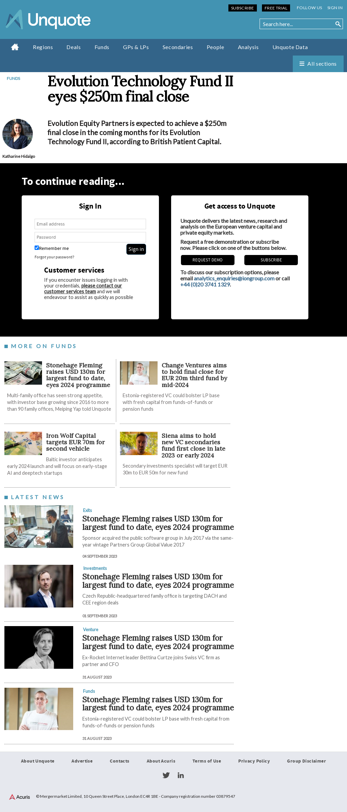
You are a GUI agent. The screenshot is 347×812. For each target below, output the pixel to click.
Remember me (52, 248)
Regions (43, 47)
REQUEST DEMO (207, 260)
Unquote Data (290, 47)
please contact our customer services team (83, 288)
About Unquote (38, 761)
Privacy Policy (254, 761)
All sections (322, 63)
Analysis (248, 47)
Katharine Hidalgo (18, 156)
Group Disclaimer (306, 761)
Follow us (309, 7)
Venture (90, 629)
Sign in (335, 7)
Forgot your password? (54, 257)
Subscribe (242, 7)
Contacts (119, 761)
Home (15, 46)
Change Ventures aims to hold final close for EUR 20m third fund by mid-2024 (194, 375)
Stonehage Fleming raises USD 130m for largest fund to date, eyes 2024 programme (78, 375)
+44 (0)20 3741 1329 (205, 284)
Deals (73, 47)
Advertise (82, 761)
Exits (87, 510)
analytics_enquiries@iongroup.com (234, 278)
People (215, 47)
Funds (102, 47)
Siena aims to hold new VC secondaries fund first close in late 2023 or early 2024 (193, 445)
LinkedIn (181, 775)
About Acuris (161, 761)
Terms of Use (206, 761)
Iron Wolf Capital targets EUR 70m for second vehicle (75, 442)
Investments (95, 568)
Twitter (166, 775)
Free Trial (276, 7)
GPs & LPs (136, 47)
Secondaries (178, 47)
